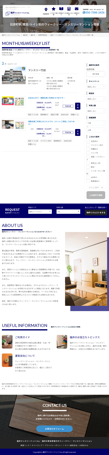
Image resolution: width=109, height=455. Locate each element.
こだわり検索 (53, 14)
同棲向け (94, 149)
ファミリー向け (97, 145)
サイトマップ (37, 445)
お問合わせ (77, 14)
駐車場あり (95, 181)
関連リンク (25, 445)
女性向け (94, 141)
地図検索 (46, 14)
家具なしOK (95, 163)
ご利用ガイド (61, 14)
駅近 (92, 167)
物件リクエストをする (96, 212)
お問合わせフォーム (54, 428)
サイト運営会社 (71, 445)
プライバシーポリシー (54, 445)
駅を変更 (96, 74)
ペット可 (94, 153)
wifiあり (94, 177)
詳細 (78, 106)
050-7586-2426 (94, 12)
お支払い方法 (69, 14)
